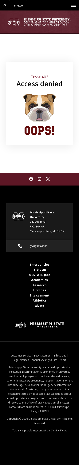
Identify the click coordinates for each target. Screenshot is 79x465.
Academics (39, 280)
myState (18, 5)
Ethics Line (60, 355)
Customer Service (21, 355)
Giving (39, 306)
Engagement (40, 295)
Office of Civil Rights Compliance (46, 402)
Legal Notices (21, 360)
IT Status (40, 270)
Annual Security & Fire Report (49, 360)
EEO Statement (42, 355)
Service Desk (58, 430)
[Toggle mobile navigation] (73, 5)
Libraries (39, 290)
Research (39, 285)
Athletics (40, 300)
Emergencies (40, 264)
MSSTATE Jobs (39, 275)
